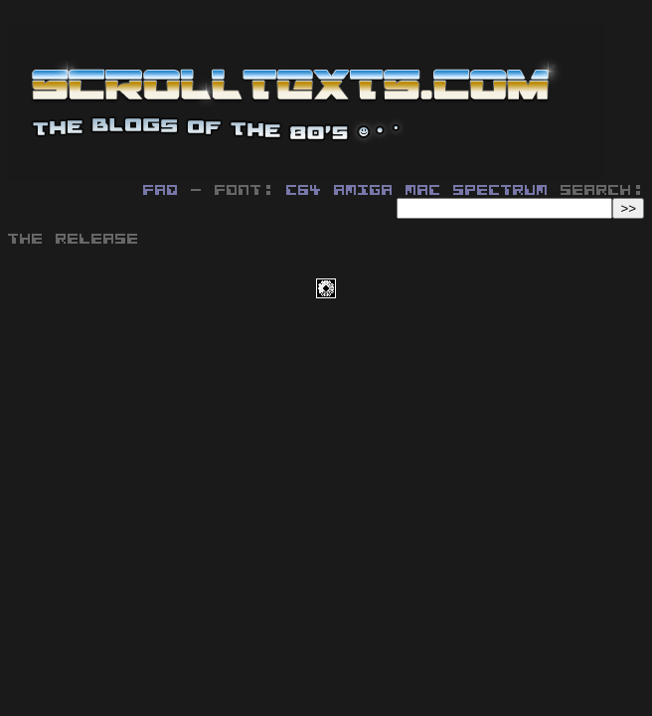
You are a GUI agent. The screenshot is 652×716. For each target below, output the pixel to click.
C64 (304, 191)
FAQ (161, 191)
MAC (423, 191)
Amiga (364, 191)
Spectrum (501, 191)
